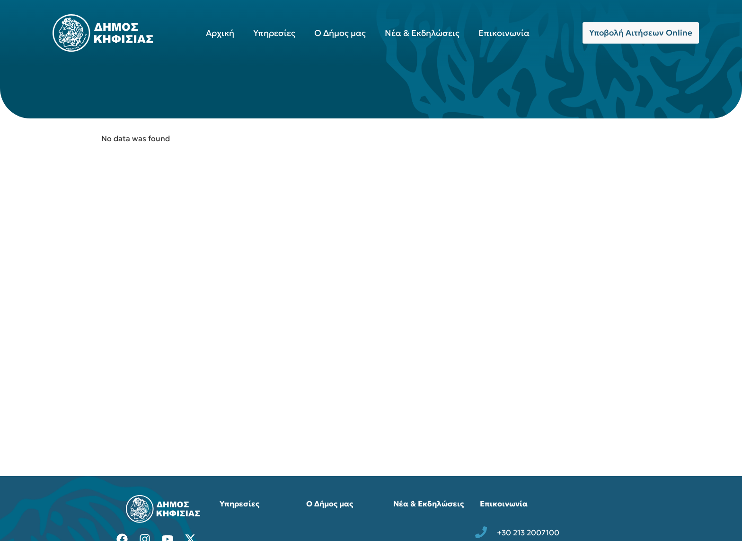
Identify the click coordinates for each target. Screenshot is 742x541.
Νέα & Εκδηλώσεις (422, 32)
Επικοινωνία (504, 32)
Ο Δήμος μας (340, 32)
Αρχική (220, 32)
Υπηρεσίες (274, 32)
